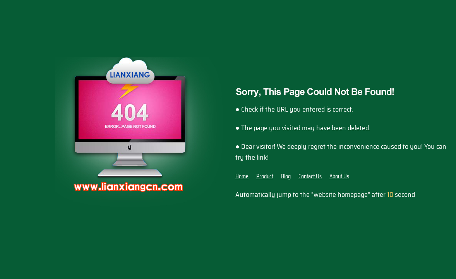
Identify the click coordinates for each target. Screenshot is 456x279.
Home (242, 176)
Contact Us (310, 176)
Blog (286, 176)
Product (264, 176)
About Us (339, 176)
